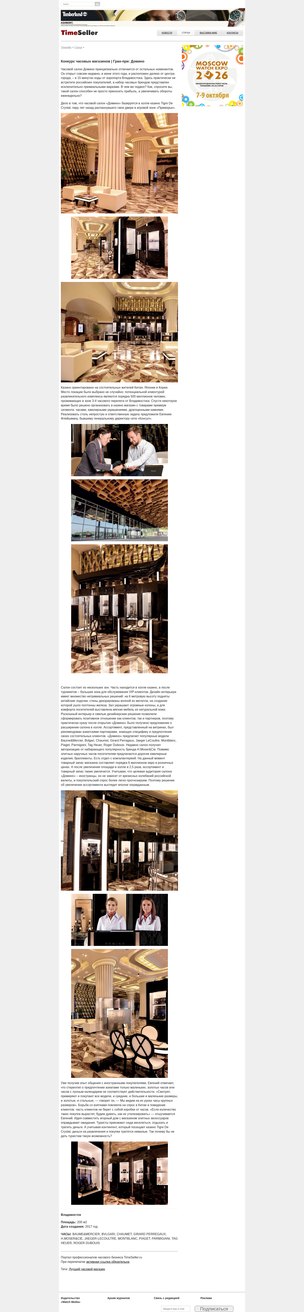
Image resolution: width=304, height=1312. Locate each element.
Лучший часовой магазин (87, 1269)
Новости (167, 33)
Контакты (232, 33)
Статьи (186, 33)
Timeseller (66, 47)
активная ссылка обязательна (107, 1261)
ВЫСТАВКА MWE (208, 33)
